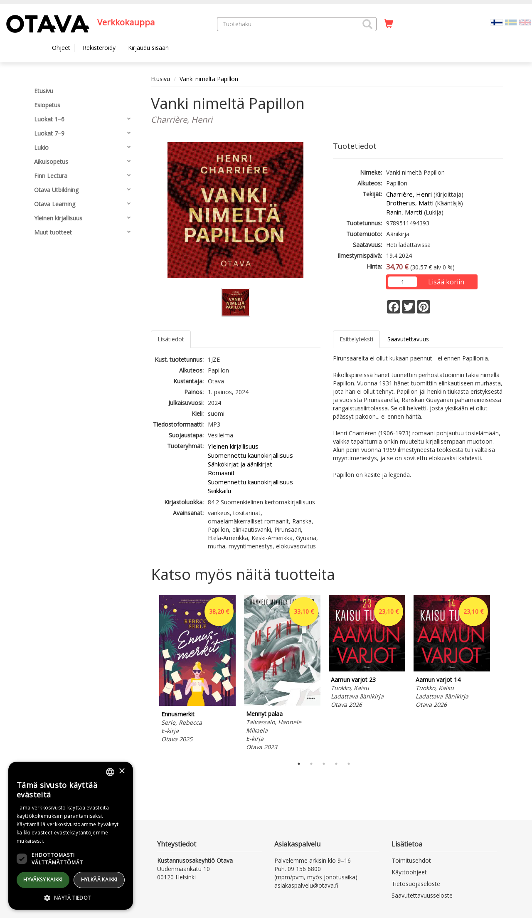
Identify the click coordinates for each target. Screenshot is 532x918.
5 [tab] (349, 764)
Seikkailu (219, 490)
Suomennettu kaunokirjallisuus (250, 455)
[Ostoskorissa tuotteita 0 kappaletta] (389, 24)
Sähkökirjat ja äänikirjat (240, 464)
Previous (149, 674)
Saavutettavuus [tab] (408, 339)
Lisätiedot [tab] (171, 339)
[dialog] (70, 836)
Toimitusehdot (411, 860)
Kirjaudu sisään (148, 48)
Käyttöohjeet (409, 872)
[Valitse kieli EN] (525, 22)
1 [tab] (299, 764)
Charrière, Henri (409, 194)
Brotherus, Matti (409, 203)
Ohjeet (61, 48)
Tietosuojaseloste (416, 884)
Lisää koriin (446, 281)
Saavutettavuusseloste (422, 895)
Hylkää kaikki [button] (99, 879)
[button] (367, 24)
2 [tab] (311, 764)
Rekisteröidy (99, 48)
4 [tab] (336, 764)
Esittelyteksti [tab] (356, 339)
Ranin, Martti (404, 212)
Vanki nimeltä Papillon (209, 79)
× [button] (121, 771)
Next (499, 674)
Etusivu (160, 79)
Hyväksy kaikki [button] (43, 879)
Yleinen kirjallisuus (233, 446)
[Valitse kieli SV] (511, 22)
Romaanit (221, 473)
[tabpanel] (197, 670)
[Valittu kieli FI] (497, 22)
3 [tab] (324, 764)
